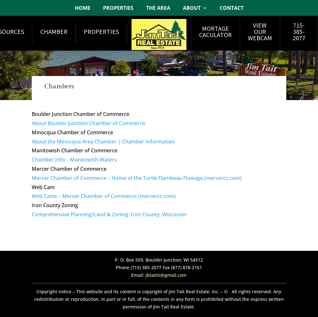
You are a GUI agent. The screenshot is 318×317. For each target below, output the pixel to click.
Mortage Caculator (215, 31)
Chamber (54, 31)
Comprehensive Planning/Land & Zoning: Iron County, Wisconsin (109, 214)
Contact (231, 8)
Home (82, 8)
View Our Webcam (260, 31)
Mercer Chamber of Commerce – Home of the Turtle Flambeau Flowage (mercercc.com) (137, 177)
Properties (118, 8)
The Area (158, 8)
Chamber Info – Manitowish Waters (74, 159)
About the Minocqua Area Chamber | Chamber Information (103, 141)
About (192, 8)
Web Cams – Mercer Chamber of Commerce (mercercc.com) (104, 196)
